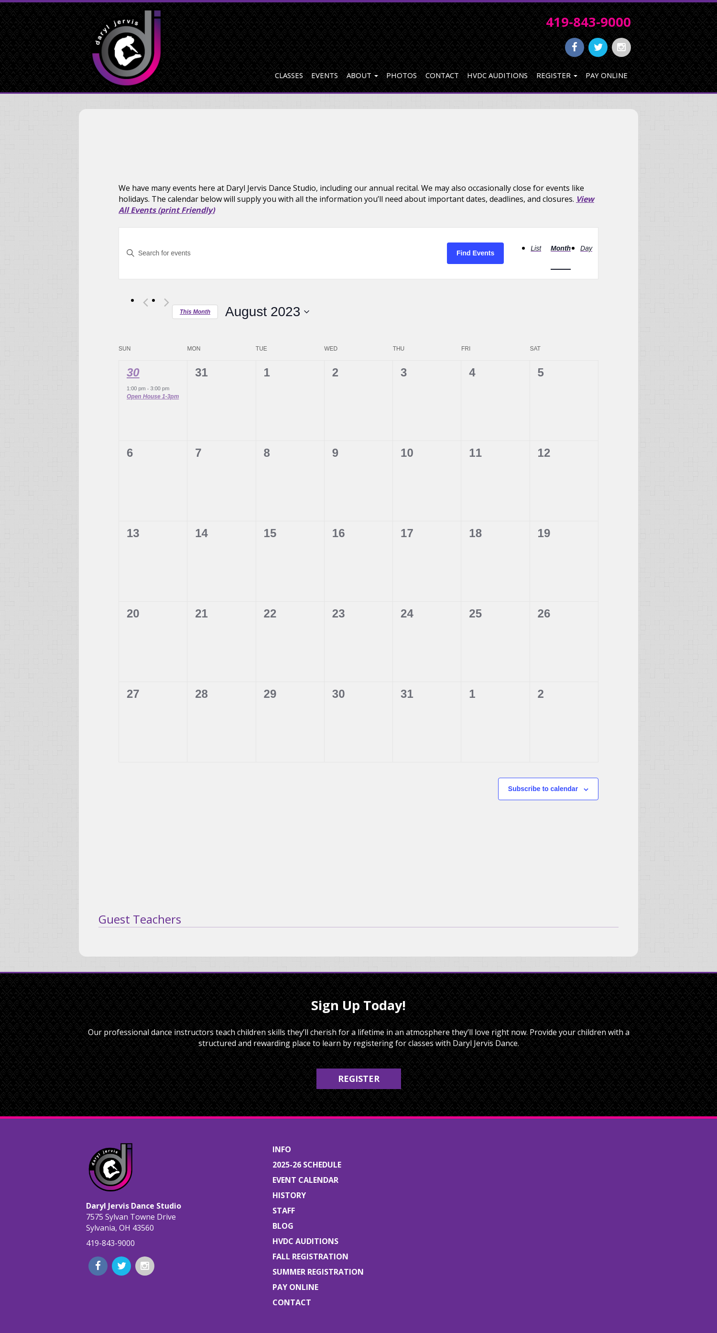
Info (281, 1149)
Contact (442, 75)
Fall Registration (310, 1256)
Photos (401, 75)
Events (324, 75)
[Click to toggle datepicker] (267, 311)
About (362, 75)
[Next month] (166, 302)
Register (556, 75)
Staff (283, 1210)
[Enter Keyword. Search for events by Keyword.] (283, 253)
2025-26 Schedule (306, 1164)
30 (133, 372)
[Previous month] (145, 302)
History (289, 1195)
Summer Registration (318, 1272)
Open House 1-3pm (153, 396)
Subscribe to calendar (543, 789)
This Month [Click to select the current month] (195, 311)
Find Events (475, 253)
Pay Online (607, 75)
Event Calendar (305, 1180)
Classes (289, 75)
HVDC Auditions (497, 75)
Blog (282, 1226)
